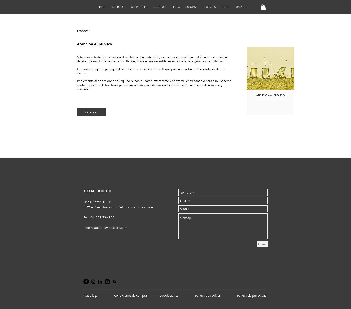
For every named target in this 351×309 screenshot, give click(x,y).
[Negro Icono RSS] (114, 281)
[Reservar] (91, 112)
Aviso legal (91, 295)
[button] (263, 7)
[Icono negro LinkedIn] (100, 281)
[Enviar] (262, 244)
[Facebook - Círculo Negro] (86, 281)
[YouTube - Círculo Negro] (107, 281)
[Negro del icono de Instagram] (93, 281)
